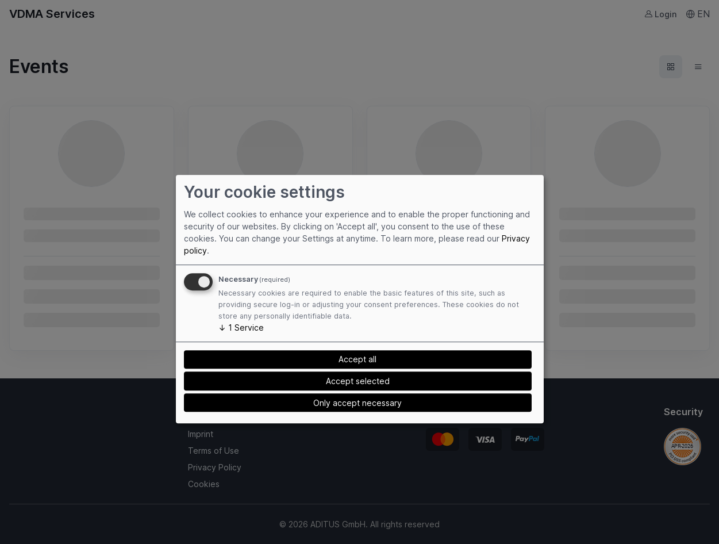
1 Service (241, 327)
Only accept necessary (357, 403)
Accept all (357, 359)
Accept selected (358, 381)
